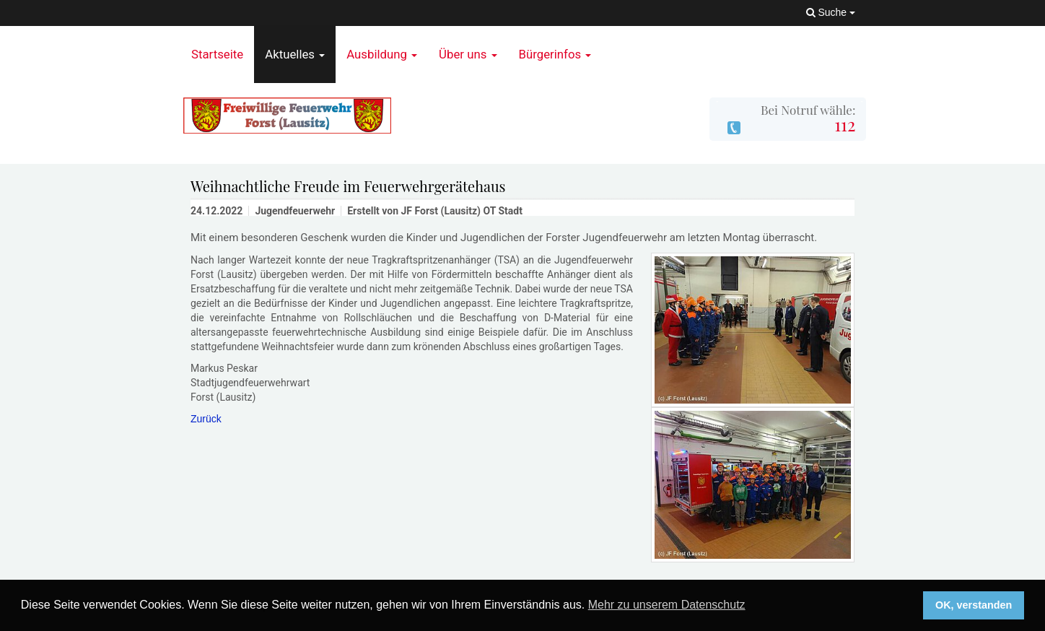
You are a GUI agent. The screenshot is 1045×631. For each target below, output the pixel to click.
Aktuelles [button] (295, 54)
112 (844, 124)
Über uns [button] (468, 54)
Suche (830, 12)
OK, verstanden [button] (973, 605)
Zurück (206, 419)
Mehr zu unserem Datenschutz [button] (667, 605)
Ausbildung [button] (381, 54)
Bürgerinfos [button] (555, 54)
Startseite (217, 54)
